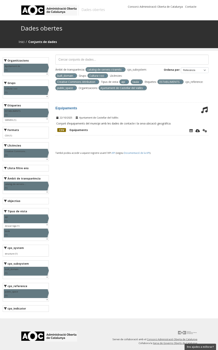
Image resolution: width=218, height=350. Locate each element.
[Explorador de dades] (191, 130)
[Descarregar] (198, 130)
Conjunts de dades (42, 42)
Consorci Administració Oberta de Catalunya (155, 6)
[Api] (205, 130)
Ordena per (171, 70)
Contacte (190, 6)
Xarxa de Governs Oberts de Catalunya (175, 343)
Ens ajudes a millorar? (200, 346)
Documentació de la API (137, 152)
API (113, 152)
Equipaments (66, 108)
